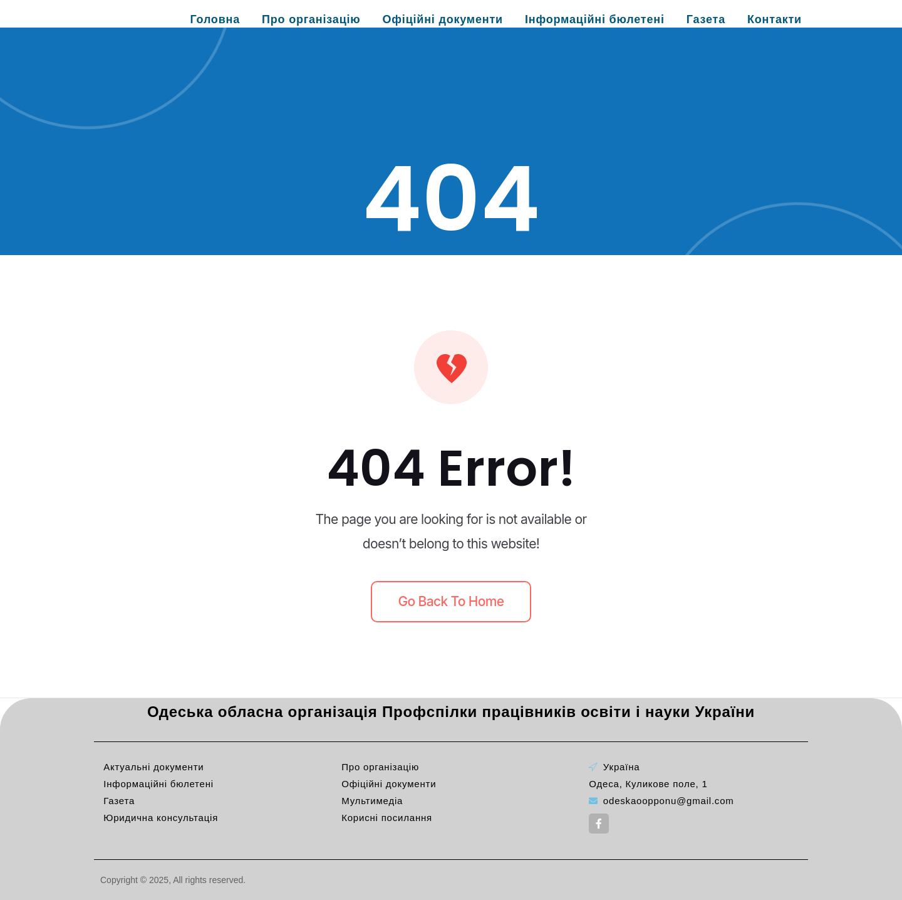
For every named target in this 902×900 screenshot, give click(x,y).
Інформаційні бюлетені (595, 19)
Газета (706, 19)
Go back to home (451, 601)
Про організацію (311, 19)
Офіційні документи (443, 19)
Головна (215, 19)
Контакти (774, 19)
